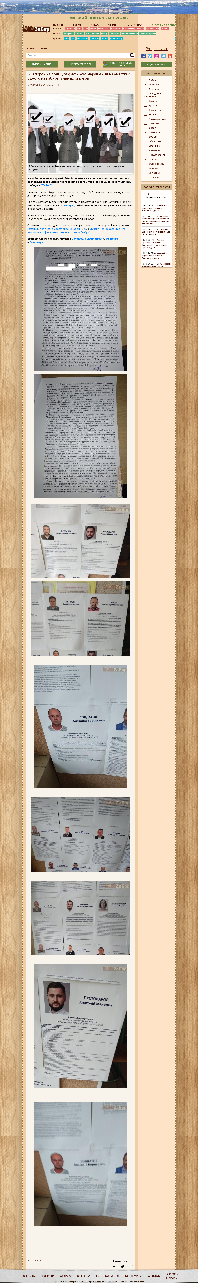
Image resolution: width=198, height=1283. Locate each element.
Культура (154, 105)
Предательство (158, 154)
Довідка (80, 33)
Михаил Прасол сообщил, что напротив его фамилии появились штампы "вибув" (76, 230)
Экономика (155, 109)
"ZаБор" (46, 185)
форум (66, 1276)
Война (152, 80)
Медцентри (103, 28)
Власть (153, 100)
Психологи (116, 28)
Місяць (156, 197)
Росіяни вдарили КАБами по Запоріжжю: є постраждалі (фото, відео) (154, 244)
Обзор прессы (156, 163)
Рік (165, 197)
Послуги (164, 28)
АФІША (95, 24)
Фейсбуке (112, 238)
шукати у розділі (80, 64)
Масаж (93, 28)
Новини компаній (129, 33)
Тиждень (149, 197)
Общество (155, 141)
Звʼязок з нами (172, 1276)
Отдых (153, 136)
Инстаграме (95, 238)
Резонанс (154, 84)
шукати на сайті (42, 64)
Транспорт (114, 33)
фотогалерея (88, 1276)
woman (154, 1276)
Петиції (104, 38)
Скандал (154, 89)
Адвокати (70, 28)
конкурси (133, 1276)
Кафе (85, 28)
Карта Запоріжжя (148, 33)
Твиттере (36, 242)
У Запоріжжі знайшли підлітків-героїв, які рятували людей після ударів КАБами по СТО (155, 220)
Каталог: (58, 28)
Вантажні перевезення (133, 28)
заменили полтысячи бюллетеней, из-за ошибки (56, 229)
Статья (153, 159)
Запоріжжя (69, 33)
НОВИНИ (58, 24)
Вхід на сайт (157, 49)
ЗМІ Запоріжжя (92, 33)
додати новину (156, 64)
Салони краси (152, 28)
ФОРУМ (77, 24)
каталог (112, 1276)
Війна (66, 38)
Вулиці (104, 33)
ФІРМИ (112, 24)
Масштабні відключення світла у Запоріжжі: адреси (154, 208)
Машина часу (116, 38)
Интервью (155, 172)
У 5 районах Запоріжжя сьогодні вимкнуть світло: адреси (156, 232)
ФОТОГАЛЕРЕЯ (134, 24)
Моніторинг (82, 38)
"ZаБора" (68, 205)
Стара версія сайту (164, 24)
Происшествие (157, 118)
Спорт (152, 127)
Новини (42, 48)
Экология (154, 177)
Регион (153, 114)
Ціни (73, 38)
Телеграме (79, 238)
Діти (79, 28)
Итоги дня (155, 145)
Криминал (154, 150)
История (154, 168)
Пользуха (94, 38)
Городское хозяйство (152, 95)
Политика (154, 132)
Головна (31, 48)
